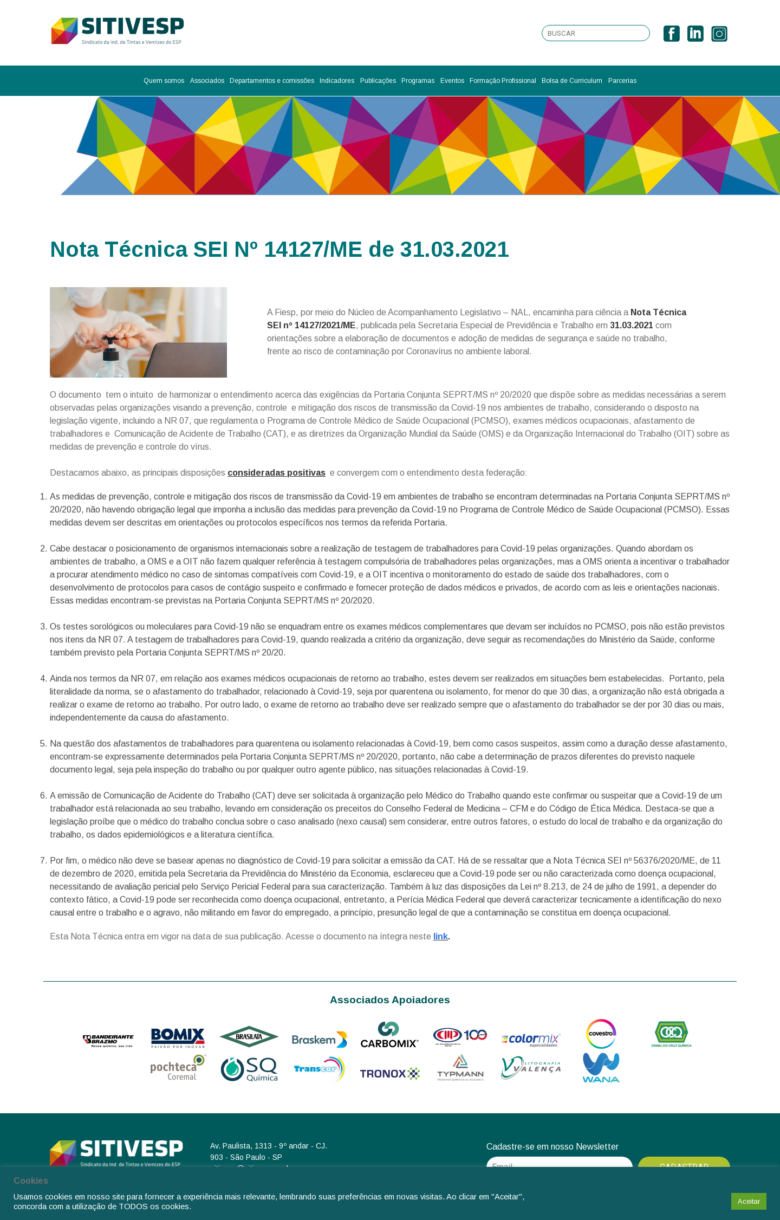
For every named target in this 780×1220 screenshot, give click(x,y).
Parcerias (622, 81)
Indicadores (337, 81)
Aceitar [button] (749, 1201)
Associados (207, 81)
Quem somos (164, 81)
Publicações (378, 81)
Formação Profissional (503, 81)
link (440, 936)
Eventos (452, 81)
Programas (417, 81)
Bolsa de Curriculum (572, 81)
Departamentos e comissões (272, 81)
